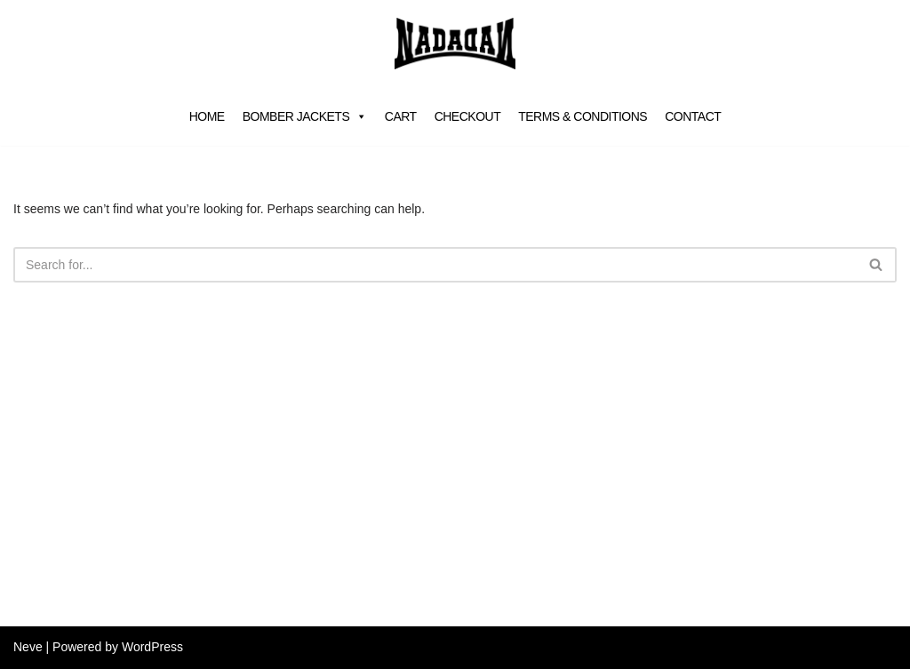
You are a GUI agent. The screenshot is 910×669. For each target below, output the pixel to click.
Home (207, 116)
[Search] (435, 265)
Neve (28, 647)
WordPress (152, 647)
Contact (693, 116)
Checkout (468, 116)
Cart (401, 116)
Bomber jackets (305, 116)
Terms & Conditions (582, 116)
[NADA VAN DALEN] (455, 44)
